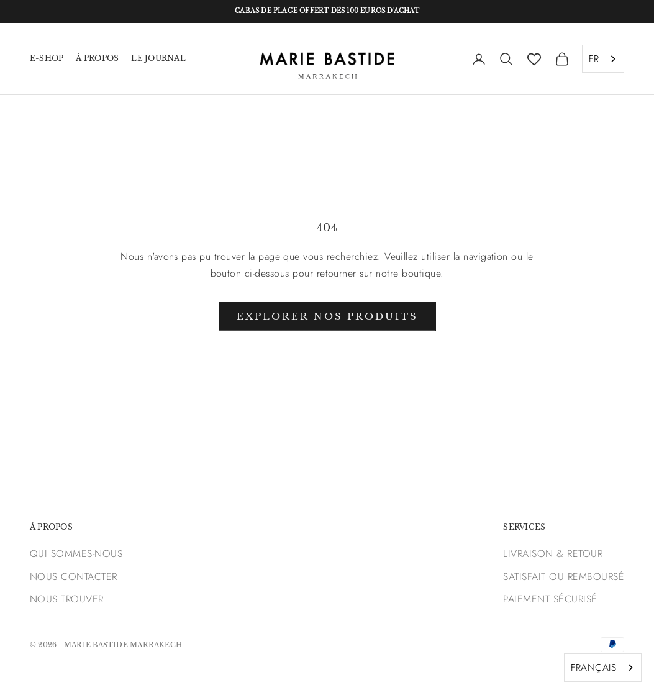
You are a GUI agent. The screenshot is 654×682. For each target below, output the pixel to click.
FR (594, 59)
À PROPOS (97, 58)
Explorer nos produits (327, 316)
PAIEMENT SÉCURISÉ (550, 599)
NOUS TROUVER (67, 599)
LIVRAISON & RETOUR (552, 553)
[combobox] (603, 59)
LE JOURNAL (158, 58)
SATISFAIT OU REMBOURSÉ (563, 576)
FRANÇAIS (593, 667)
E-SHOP (46, 58)
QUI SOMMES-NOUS (76, 553)
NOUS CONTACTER (73, 576)
